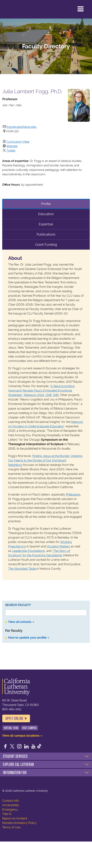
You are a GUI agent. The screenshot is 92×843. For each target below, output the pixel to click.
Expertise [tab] (46, 224)
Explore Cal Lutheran (18, 764)
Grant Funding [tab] (46, 244)
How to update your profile (27, 637)
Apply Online (14, 718)
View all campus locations (21, 735)
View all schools (19, 622)
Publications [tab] (46, 234)
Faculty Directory (46, 46)
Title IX (6, 814)
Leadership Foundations (28, 551)
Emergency (10, 809)
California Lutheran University (18, 9)
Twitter (11, 150)
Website (11, 146)
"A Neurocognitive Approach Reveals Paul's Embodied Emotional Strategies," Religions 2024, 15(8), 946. (41, 390)
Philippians (73, 494)
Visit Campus (29, 728)
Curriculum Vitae (17, 141)
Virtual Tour (11, 728)
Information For (15, 772)
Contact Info (10, 800)
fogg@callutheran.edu (21, 127)
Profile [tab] (46, 204)
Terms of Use (11, 827)
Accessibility (10, 805)
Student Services (15, 756)
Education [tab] (46, 214)
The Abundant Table (22, 568)
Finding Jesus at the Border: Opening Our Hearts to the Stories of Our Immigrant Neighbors (45, 460)
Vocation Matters (58, 546)
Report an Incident (14, 818)
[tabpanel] (46, 415)
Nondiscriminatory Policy (19, 823)
